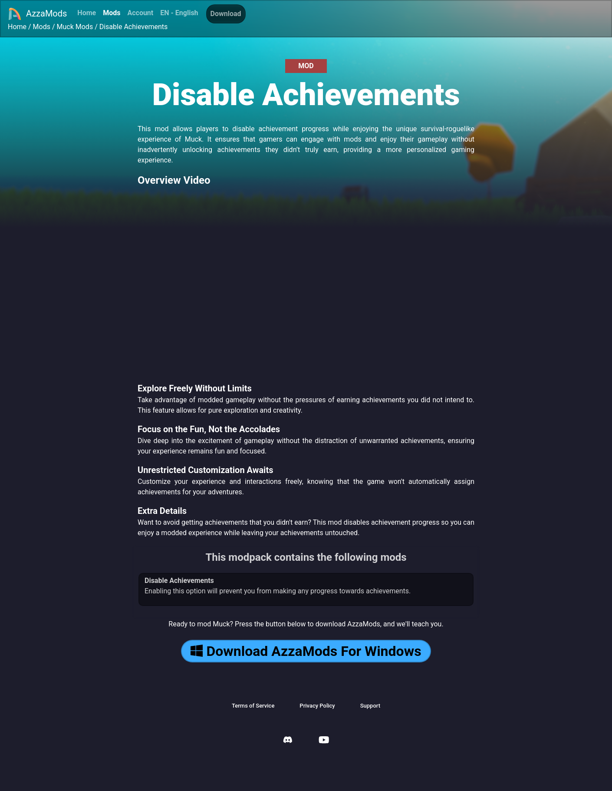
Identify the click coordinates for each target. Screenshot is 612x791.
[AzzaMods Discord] (288, 741)
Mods (111, 13)
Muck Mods (75, 27)
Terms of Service (253, 705)
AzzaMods (37, 14)
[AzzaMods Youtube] (324, 741)
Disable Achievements (133, 27)
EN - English (179, 13)
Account (140, 13)
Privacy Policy (317, 705)
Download (226, 14)
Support (370, 705)
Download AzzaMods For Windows (306, 651)
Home (86, 13)
